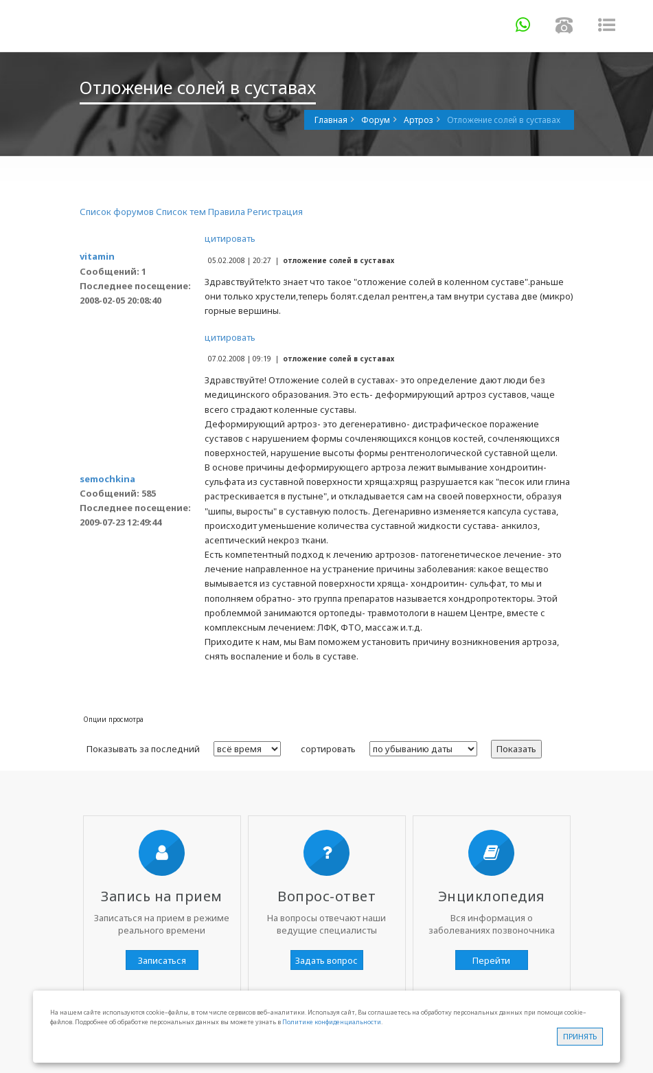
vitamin (97, 256)
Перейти (491, 960)
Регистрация (275, 211)
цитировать (230, 238)
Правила (226, 211)
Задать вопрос (326, 960)
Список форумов (117, 211)
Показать (516, 749)
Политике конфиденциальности (331, 1021)
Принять (580, 1036)
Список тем (181, 211)
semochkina (107, 479)
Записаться (162, 960)
